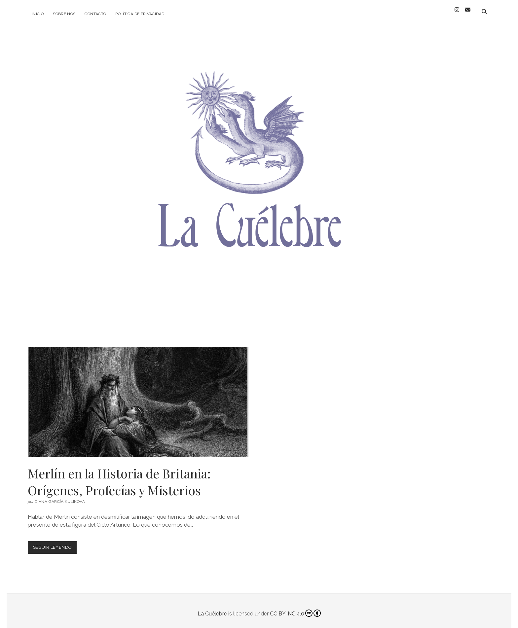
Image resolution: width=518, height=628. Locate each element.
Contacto (95, 14)
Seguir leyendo (55, 543)
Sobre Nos (64, 14)
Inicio (38, 14)
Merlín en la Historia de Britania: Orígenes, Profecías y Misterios (138, 396)
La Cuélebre (212, 608)
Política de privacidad (139, 14)
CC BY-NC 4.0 (295, 608)
